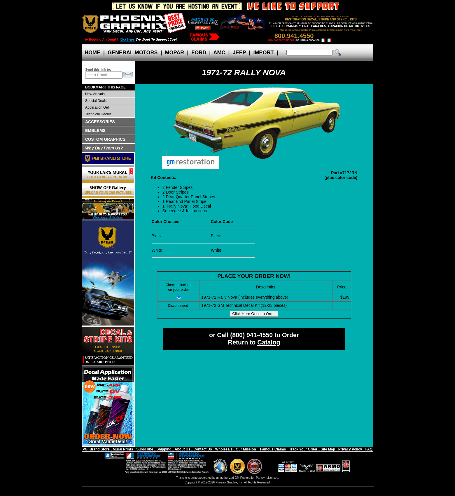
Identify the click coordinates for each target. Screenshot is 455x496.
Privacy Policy (350, 449)
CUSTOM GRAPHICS (105, 139)
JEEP (239, 52)
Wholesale (223, 449)
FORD (198, 52)
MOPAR (174, 52)
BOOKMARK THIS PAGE (105, 87)
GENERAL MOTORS (132, 52)
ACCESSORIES (100, 121)
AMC (219, 52)
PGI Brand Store (96, 449)
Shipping (163, 449)
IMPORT (263, 52)
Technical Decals (98, 114)
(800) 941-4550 (251, 335)
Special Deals (95, 101)
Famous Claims (273, 449)
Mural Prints (123, 449)
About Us (182, 449)
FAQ (368, 449)
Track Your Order (303, 449)
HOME (92, 52)
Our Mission (246, 449)
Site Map (328, 449)
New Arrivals (95, 94)
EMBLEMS (95, 130)
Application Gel (97, 107)
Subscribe (144, 449)
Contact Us (202, 449)
